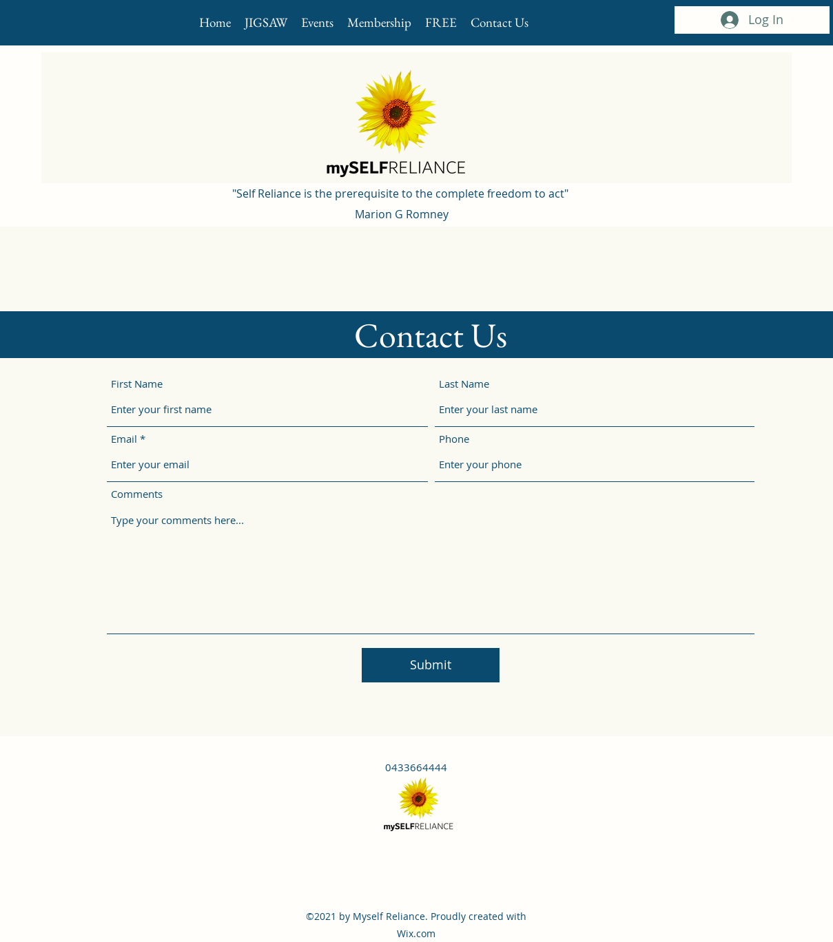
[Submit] (431, 665)
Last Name (464, 384)
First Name (137, 384)
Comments (137, 494)
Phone (454, 439)
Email (124, 439)
